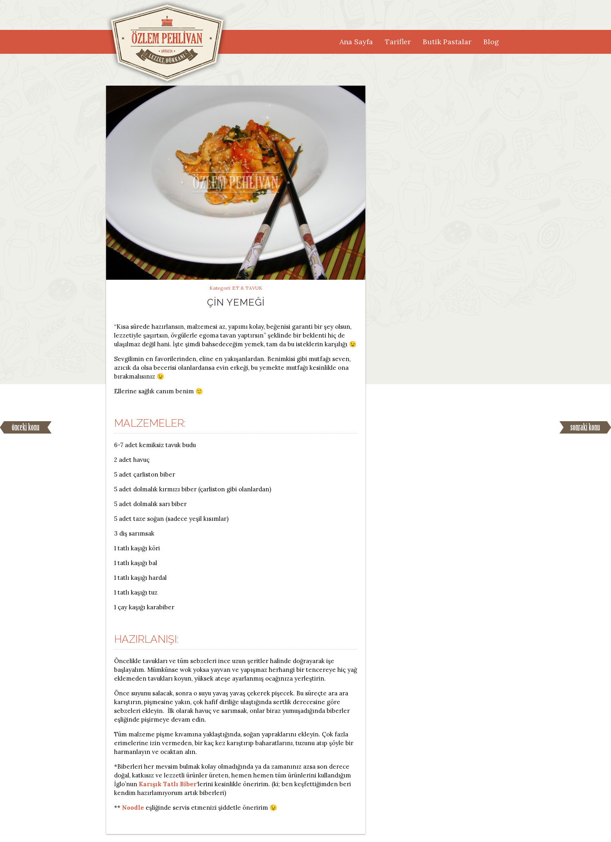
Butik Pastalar (447, 41)
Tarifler (398, 41)
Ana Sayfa (356, 41)
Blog (491, 41)
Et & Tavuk (247, 288)
